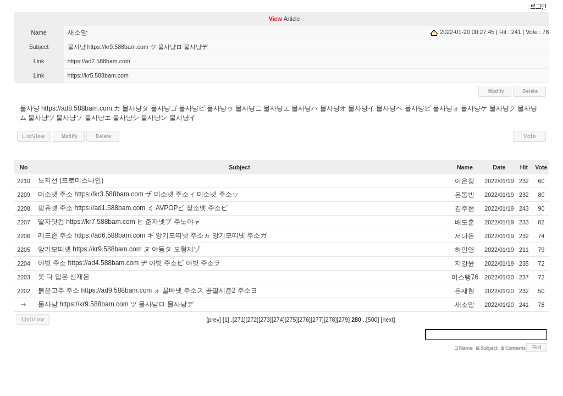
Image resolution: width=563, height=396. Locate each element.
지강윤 (464, 263)
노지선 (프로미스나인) (70, 180)
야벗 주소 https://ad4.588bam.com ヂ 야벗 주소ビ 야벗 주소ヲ (129, 263)
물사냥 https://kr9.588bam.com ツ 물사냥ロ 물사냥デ (116, 304)
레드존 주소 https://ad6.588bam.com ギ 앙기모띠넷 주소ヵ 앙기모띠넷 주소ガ (152, 235)
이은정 (464, 181)
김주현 (464, 208)
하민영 (464, 250)
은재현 (464, 291)
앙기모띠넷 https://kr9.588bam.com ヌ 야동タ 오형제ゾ (119, 249)
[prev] (213, 319)
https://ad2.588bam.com (99, 61)
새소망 (77, 32)
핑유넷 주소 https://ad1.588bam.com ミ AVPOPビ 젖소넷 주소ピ (133, 208)
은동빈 (464, 195)
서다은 (464, 236)
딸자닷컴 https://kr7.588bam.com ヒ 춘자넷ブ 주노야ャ (119, 222)
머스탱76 (464, 277)
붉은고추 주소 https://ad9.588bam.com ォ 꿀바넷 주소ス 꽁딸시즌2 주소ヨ (147, 290)
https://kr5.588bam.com (98, 75)
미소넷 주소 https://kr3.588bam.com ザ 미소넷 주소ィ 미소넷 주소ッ (138, 194)
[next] (387, 319)
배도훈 (464, 222)
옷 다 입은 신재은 (64, 276)
